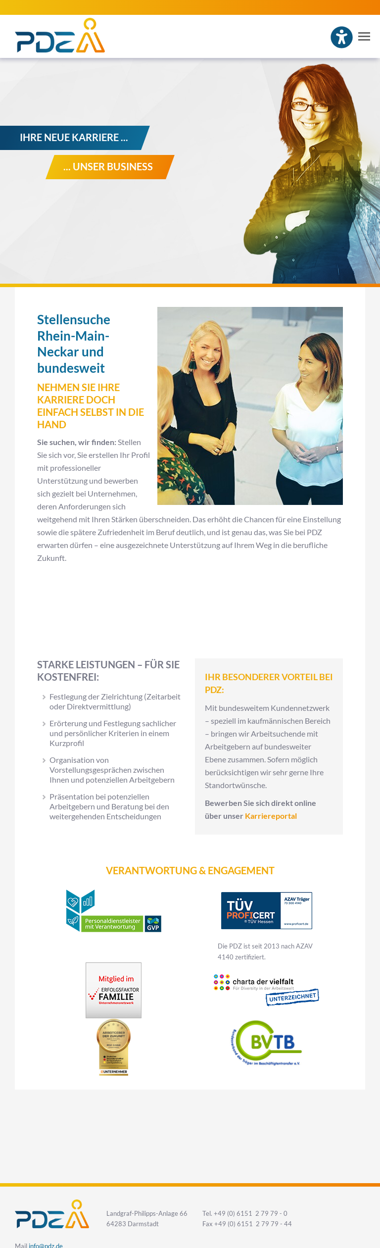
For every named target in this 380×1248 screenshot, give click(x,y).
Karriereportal (271, 815)
